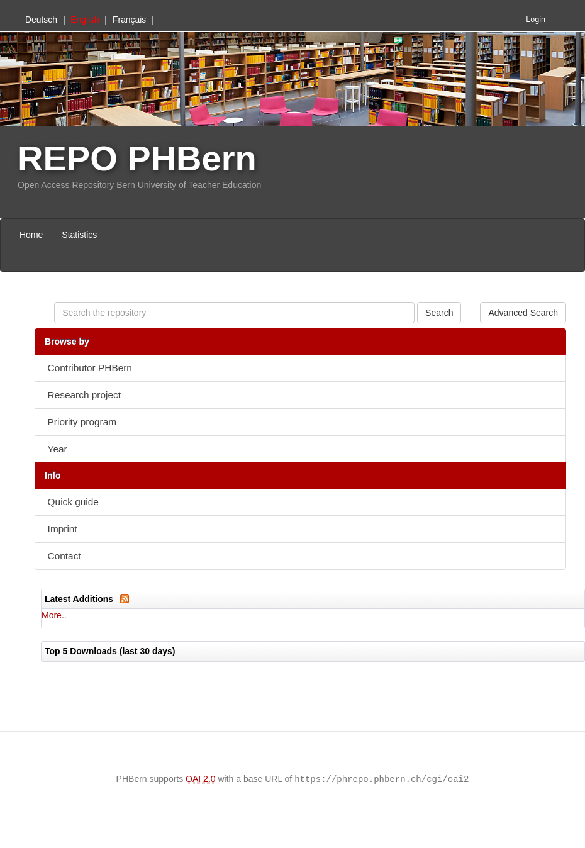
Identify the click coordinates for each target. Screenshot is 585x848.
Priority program (82, 421)
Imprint (62, 528)
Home (31, 235)
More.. (54, 615)
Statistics (79, 235)
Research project (84, 394)
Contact (64, 555)
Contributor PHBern (90, 367)
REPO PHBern (137, 158)
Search (439, 313)
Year (57, 449)
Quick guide (73, 501)
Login (535, 19)
